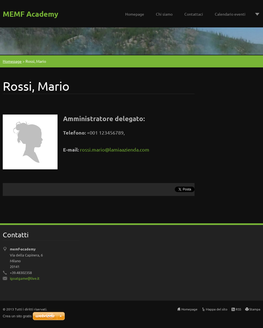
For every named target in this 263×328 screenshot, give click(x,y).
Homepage (134, 14)
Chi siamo (164, 14)
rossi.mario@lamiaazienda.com (114, 149)
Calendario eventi (230, 14)
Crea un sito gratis (17, 316)
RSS (238, 309)
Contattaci (193, 14)
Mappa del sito (216, 309)
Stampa (254, 309)
